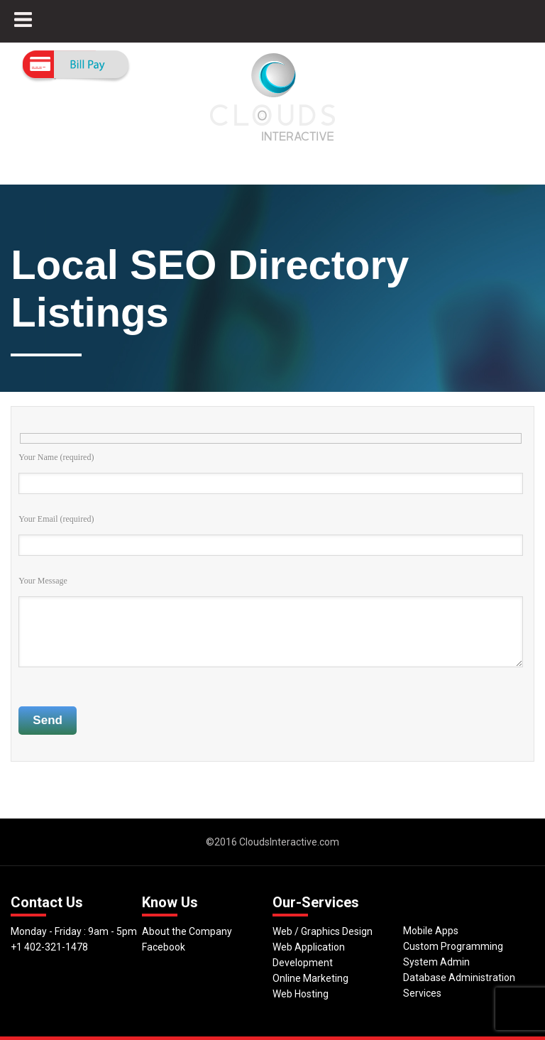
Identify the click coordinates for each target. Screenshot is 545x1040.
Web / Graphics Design (322, 931)
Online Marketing (310, 978)
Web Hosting (300, 994)
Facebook (163, 947)
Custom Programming (453, 946)
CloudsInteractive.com (289, 842)
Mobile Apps (430, 930)
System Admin (436, 962)
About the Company (187, 931)
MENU (32, 26)
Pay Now (75, 66)
